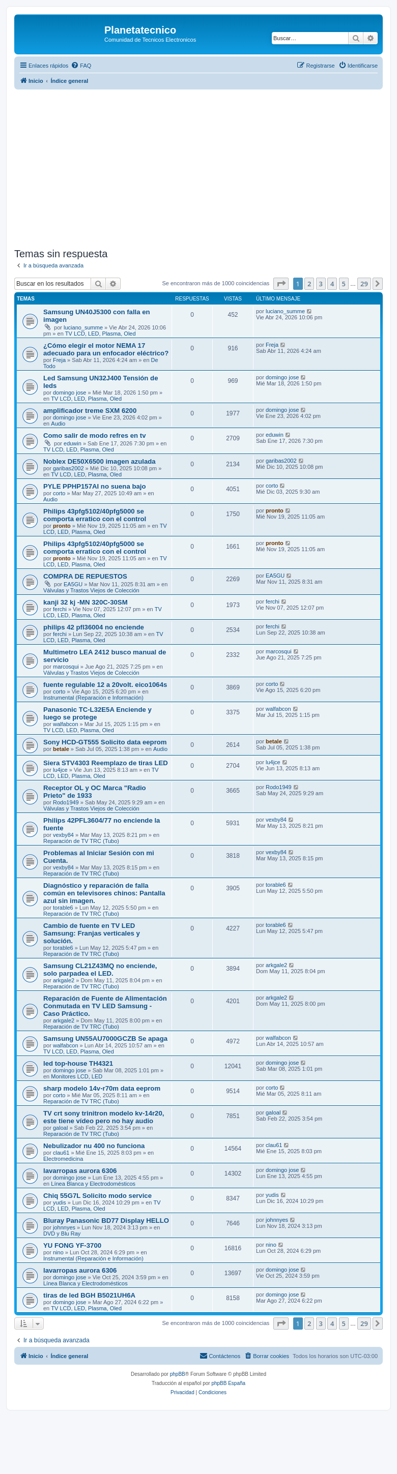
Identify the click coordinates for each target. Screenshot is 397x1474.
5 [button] (344, 283)
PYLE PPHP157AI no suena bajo (94, 486)
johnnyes (64, 1227)
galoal (60, 1128)
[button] (281, 284)
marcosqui (66, 667)
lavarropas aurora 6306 (80, 1171)
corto (59, 493)
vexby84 (63, 835)
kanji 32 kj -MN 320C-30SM (85, 602)
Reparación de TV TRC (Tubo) (81, 841)
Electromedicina (63, 1159)
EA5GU (73, 584)
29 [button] (364, 283)
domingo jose (69, 392)
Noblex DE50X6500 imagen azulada (99, 461)
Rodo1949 (66, 802)
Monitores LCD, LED (76, 1076)
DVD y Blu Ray (61, 1233)
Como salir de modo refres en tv (94, 435)
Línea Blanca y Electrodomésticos (93, 1184)
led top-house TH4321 (78, 1063)
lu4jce (60, 770)
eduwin (72, 443)
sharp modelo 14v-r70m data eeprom (101, 1088)
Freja (59, 360)
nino (58, 1252)
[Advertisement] (205, 169)
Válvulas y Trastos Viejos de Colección (91, 590)
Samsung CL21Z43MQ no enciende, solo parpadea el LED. (100, 969)
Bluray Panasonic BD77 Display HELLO (106, 1220)
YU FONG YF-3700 (72, 1245)
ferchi (60, 609)
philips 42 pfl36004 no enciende (93, 627)
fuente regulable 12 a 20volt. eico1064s (105, 684)
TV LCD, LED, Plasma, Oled (100, 333)
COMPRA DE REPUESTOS (85, 576)
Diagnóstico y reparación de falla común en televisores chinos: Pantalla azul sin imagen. (104, 893)
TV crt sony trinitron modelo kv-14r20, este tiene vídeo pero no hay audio (103, 1117)
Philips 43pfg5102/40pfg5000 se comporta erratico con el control (94, 515)
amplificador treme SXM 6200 (89, 410)
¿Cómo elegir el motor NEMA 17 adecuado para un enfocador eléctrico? (105, 349)
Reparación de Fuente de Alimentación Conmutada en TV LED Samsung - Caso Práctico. (105, 1006)
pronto (62, 526)
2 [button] (309, 283)
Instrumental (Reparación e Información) (93, 698)
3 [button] (321, 283)
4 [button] (332, 283)
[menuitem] (81, 65)
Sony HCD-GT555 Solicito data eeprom (105, 742)
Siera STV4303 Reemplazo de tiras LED (105, 763)
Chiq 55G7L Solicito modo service (97, 1195)
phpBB (177, 1374)
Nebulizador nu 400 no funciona (94, 1146)
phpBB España (228, 1383)
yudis (59, 1202)
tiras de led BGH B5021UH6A (89, 1295)
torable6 (63, 908)
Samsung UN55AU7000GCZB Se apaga (105, 1038)
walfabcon (65, 724)
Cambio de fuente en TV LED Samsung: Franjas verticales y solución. (91, 933)
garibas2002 (68, 468)
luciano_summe (83, 327)
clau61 (61, 1153)
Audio (58, 423)
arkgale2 (63, 980)
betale (61, 749)
